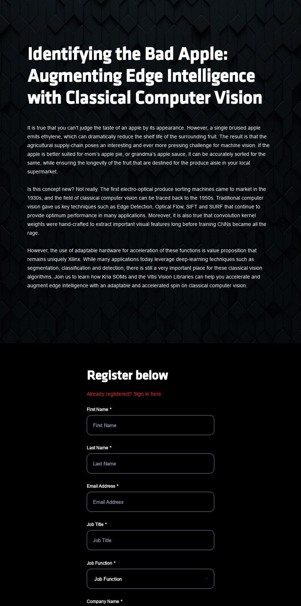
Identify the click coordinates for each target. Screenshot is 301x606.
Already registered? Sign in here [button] (124, 394)
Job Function (99, 563)
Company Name (103, 601)
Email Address (101, 486)
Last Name (97, 447)
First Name (97, 409)
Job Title (95, 524)
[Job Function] (150, 579)
